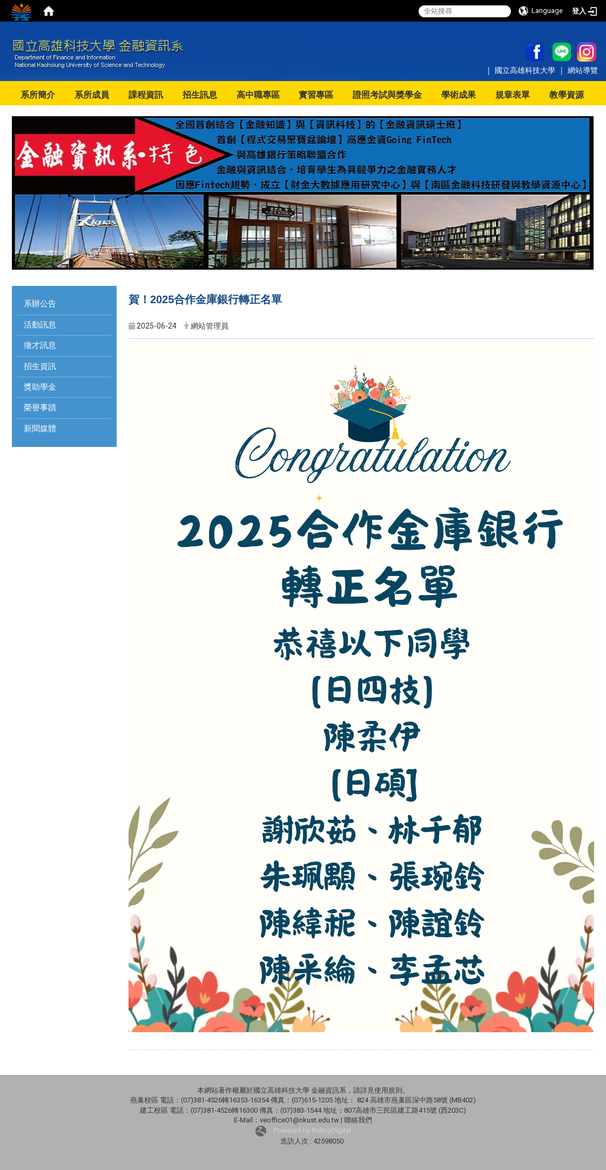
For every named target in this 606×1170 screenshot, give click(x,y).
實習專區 (316, 95)
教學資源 (566, 95)
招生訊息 (200, 95)
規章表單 (512, 95)
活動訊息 (40, 325)
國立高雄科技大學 (526, 70)
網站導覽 (583, 70)
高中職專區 (258, 95)
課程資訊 (146, 95)
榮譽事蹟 (40, 407)
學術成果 (458, 95)
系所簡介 (38, 95)
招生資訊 (40, 366)
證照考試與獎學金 (387, 95)
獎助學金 (40, 387)
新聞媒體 (40, 428)
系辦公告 (40, 304)
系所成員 (92, 95)
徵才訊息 (40, 345)
